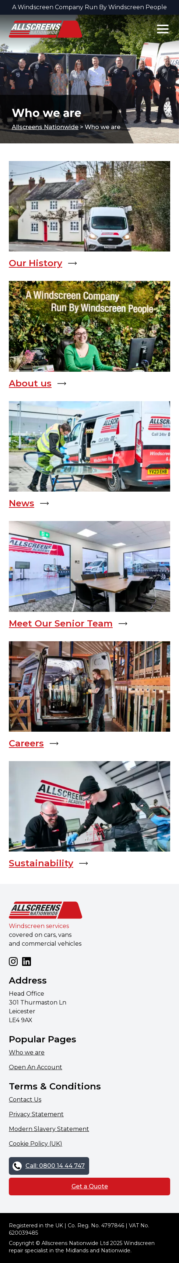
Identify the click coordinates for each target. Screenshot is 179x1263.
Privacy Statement (36, 1114)
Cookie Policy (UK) (35, 1143)
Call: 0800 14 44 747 (55, 1165)
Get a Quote (89, 1186)
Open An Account (35, 1067)
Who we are (27, 1052)
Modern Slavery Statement (49, 1128)
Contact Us (25, 1099)
